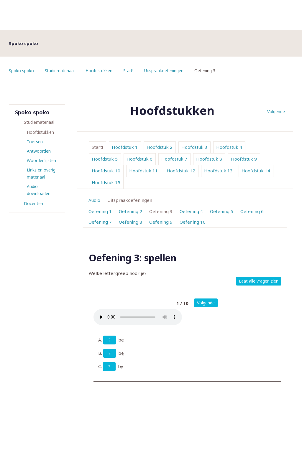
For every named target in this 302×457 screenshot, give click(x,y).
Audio (94, 200)
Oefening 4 (191, 211)
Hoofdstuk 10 (106, 171)
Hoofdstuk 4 (229, 147)
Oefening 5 (221, 211)
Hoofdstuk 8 (209, 159)
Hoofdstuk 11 (143, 171)
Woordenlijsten (41, 160)
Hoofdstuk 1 (125, 147)
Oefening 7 (100, 222)
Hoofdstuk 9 (244, 159)
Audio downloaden (38, 190)
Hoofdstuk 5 (105, 159)
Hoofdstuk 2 (160, 147)
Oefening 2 (130, 211)
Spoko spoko (21, 70)
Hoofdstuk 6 (139, 159)
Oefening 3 (161, 211)
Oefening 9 (161, 222)
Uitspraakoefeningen (165, 70)
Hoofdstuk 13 (218, 171)
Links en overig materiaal (41, 173)
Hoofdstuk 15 (106, 182)
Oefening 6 (252, 211)
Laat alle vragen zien (258, 281)
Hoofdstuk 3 (194, 147)
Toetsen (35, 141)
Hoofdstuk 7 (174, 159)
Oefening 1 (100, 211)
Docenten (33, 203)
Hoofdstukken (99, 70)
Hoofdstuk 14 (256, 171)
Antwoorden (39, 151)
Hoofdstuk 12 (181, 171)
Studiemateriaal (60, 70)
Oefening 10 (193, 222)
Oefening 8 (130, 222)
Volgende (276, 111)
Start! (129, 70)
